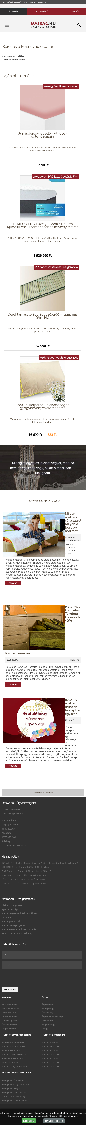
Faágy (45, 1028)
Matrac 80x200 (50, 1050)
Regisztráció (42, 11)
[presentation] (27, 977)
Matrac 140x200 (50, 1066)
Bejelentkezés (72, 11)
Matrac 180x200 (50, 1054)
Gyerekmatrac (9, 1016)
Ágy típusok (48, 1004)
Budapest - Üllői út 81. (13, 1080)
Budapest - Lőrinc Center (15, 1100)
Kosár (13, 11)
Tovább (13, 583)
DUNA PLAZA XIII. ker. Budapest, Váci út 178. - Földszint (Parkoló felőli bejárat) (40, 862)
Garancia (6, 917)
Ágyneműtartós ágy (52, 1016)
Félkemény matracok (13, 1058)
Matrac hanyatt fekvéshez (15, 1066)
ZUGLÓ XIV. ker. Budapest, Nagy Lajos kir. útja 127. (26, 871)
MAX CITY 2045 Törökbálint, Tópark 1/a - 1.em (24, 875)
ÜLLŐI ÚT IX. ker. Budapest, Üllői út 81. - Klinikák (25, 866)
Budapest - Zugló (11, 1088)
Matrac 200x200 (50, 1042)
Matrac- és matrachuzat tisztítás (19, 929)
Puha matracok (10, 1062)
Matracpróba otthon (12, 921)
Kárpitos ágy (48, 1024)
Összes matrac (9, 1024)
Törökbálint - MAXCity (13, 1096)
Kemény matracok (12, 1050)
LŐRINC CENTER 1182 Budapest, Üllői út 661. (23, 879)
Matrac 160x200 (50, 1046)
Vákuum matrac (10, 1008)
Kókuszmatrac (9, 1004)
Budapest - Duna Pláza (14, 1092)
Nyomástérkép (10, 909)
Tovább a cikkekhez (43, 792)
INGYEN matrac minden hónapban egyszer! (73, 707)
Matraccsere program (13, 925)
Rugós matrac (9, 1028)
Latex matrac (9, 1012)
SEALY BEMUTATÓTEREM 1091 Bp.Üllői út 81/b (24, 883)
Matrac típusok (10, 1020)
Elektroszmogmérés (12, 905)
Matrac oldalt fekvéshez (14, 1046)
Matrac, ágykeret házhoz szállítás (19, 913)
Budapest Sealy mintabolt (16, 1084)
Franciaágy (47, 1020)
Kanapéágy (48, 1008)
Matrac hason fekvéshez (15, 1054)
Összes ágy (47, 1012)
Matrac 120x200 (50, 1062)
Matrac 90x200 (50, 1058)
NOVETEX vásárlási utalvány (17, 933)
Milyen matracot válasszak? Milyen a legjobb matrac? (73, 522)
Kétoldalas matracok (13, 1042)
